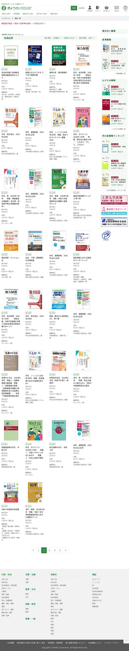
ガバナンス (96, 579)
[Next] (65, 550)
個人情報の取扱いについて (76, 643)
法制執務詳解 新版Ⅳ (118, 149)
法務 (26, 582)
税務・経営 (30, 604)
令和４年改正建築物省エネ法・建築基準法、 (118, 185)
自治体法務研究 (97, 591)
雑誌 (94, 574)
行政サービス (6, 588)
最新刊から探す (28, 14)
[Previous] (33, 550)
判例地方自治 (96, 594)
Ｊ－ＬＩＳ (96, 582)
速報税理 (95, 606)
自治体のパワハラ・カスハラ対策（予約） (118, 91)
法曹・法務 (30, 574)
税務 (26, 609)
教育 (26, 594)
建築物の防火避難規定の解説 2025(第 (118, 168)
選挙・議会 (5, 594)
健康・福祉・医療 (8, 603)
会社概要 (10, 643)
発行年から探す (42, 14)
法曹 (26, 579)
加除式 (54, 574)
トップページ (6, 18)
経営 (26, 612)
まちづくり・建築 (8, 609)
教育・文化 (30, 589)
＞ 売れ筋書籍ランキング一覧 (116, 194)
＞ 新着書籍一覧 (120, 73)
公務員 (4, 591)
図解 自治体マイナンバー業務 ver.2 (118, 120)
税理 (93, 603)
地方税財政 (5, 597)
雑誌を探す (54, 14)
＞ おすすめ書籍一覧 (119, 129)
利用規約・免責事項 (55, 643)
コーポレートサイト (111, 643)
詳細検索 (81, 8)
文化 (26, 597)
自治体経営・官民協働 (9, 585)
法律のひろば (96, 600)
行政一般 (5, 579)
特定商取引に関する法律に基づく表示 (31, 643)
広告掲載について (95, 643)
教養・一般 (30, 619)
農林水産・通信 (7, 612)
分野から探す (6, 14)
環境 (3, 606)
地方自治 (5, 582)
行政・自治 (7, 574)
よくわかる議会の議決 (118, 105)
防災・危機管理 (7, 600)
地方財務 (95, 588)
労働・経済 (5, 615)
